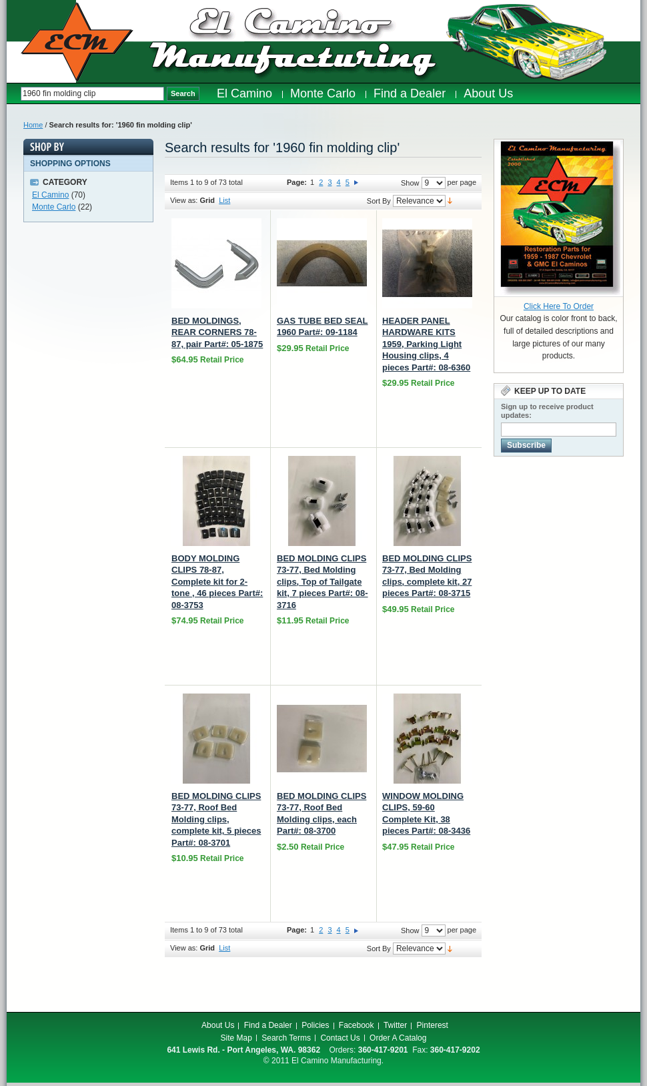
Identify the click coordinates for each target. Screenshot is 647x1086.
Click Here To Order (559, 306)
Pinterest (432, 1025)
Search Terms (286, 1038)
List (224, 200)
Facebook (356, 1025)
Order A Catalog (398, 1038)
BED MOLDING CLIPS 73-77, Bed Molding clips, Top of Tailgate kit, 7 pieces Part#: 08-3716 (322, 581)
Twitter (395, 1025)
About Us (217, 1025)
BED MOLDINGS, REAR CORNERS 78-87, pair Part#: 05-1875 (217, 332)
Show (410, 183)
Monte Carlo (53, 207)
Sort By (379, 201)
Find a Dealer (268, 1025)
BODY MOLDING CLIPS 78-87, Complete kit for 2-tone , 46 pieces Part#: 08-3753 (217, 581)
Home (33, 125)
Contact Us (340, 1038)
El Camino (50, 195)
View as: (183, 200)
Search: (14, 94)
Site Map (236, 1038)
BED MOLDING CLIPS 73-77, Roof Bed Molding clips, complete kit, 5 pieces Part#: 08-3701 (216, 819)
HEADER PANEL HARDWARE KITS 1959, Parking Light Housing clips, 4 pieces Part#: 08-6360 (426, 344)
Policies (315, 1025)
